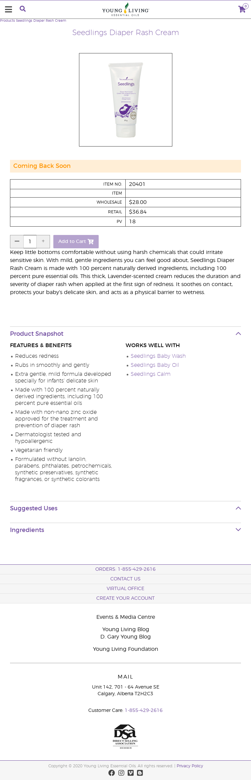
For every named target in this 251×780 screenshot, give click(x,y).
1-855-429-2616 (144, 710)
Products (7, 20)
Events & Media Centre (125, 617)
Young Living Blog (125, 629)
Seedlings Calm (151, 374)
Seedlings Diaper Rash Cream (41, 20)
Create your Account (125, 598)
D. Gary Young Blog (125, 636)
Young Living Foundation (125, 649)
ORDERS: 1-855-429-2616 (125, 569)
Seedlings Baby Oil (155, 365)
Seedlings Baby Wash (158, 356)
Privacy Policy (190, 766)
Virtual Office (125, 588)
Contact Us (125, 579)
